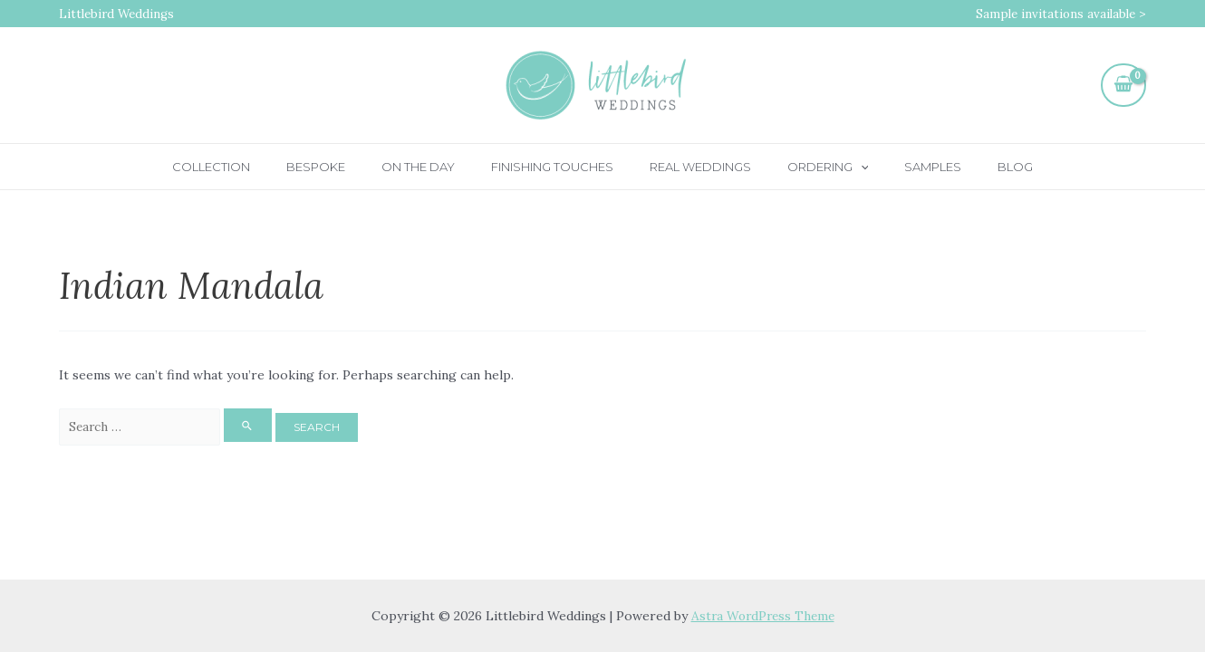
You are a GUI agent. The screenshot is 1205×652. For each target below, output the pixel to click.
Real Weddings (694, 166)
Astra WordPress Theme (763, 616)
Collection (255, 166)
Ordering (809, 166)
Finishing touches (558, 166)
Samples (901, 166)
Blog (970, 166)
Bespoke (347, 166)
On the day (437, 166)
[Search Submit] (259, 426)
